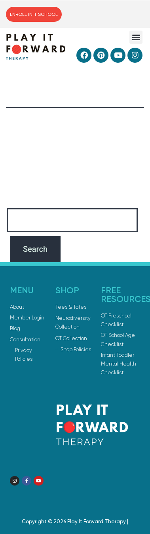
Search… (20, 198)
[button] (135, 37)
